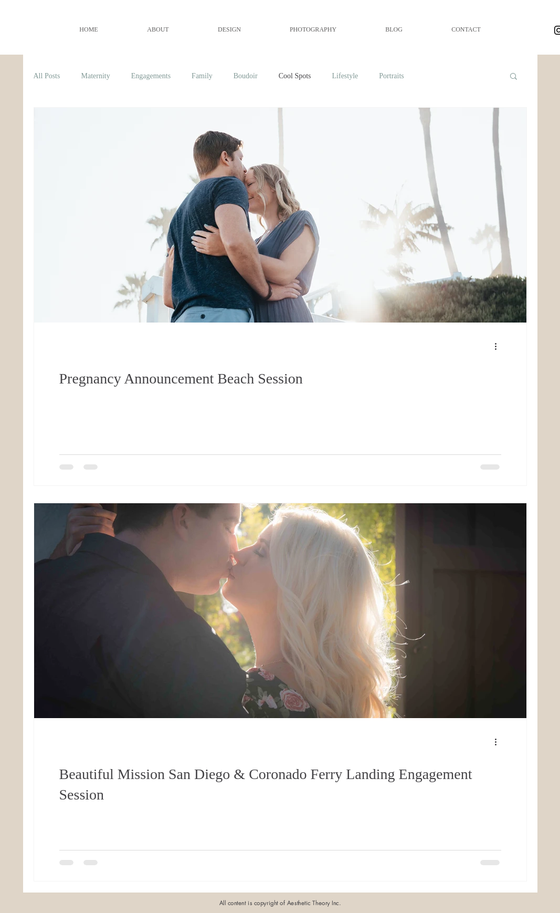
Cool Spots (295, 76)
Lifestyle (345, 76)
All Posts (47, 76)
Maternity (95, 76)
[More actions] (499, 346)
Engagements (151, 76)
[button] (514, 76)
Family (202, 76)
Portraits (391, 76)
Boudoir (246, 76)
